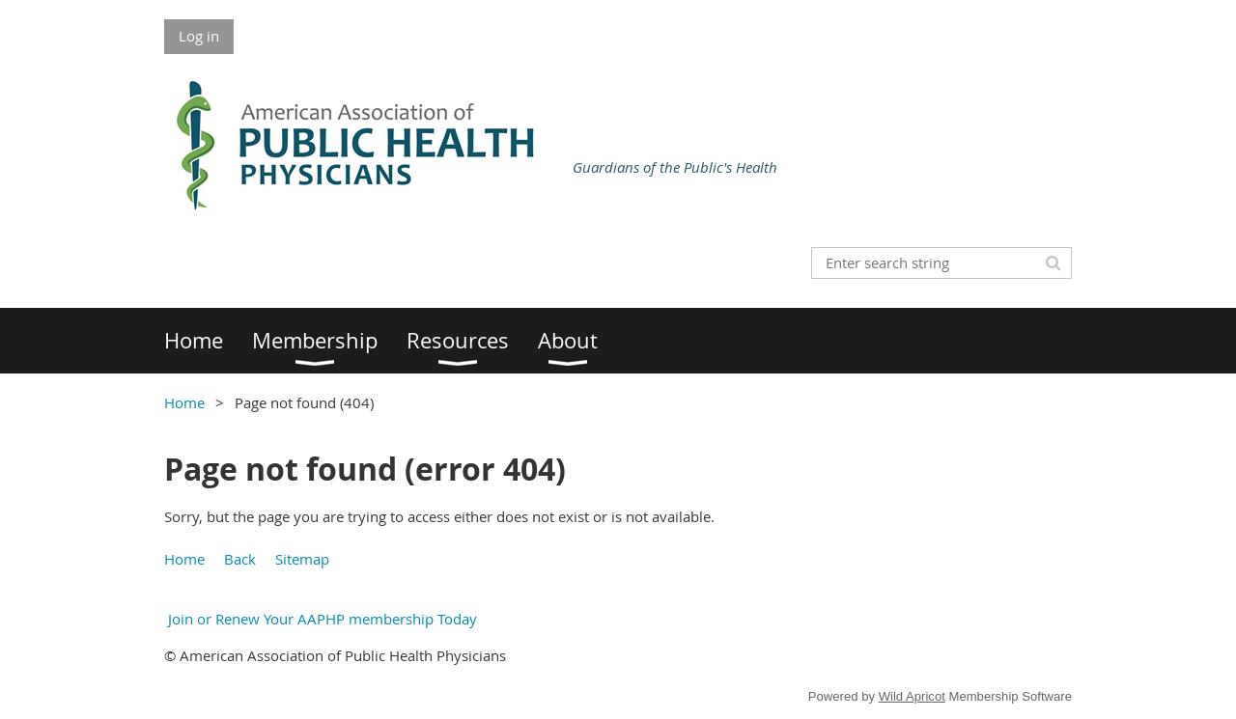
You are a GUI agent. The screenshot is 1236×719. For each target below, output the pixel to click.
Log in (199, 35)
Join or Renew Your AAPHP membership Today (320, 618)
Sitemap (302, 558)
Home (184, 402)
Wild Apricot (912, 696)
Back (240, 558)
